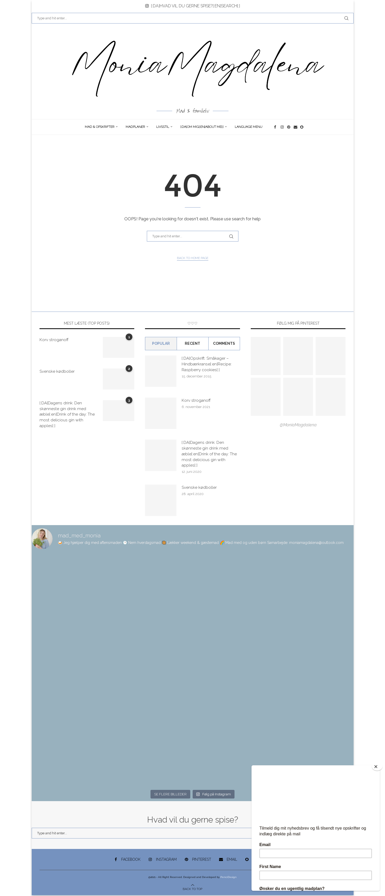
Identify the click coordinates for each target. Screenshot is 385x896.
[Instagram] (282, 127)
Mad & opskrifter (99, 127)
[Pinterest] (289, 127)
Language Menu (248, 127)
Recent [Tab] (192, 343)
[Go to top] (192, 889)
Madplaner (135, 127)
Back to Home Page (192, 258)
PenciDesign (228, 877)
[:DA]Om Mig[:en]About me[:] (202, 127)
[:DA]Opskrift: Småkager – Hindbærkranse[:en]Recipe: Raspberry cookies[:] (207, 364)
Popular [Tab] (161, 343)
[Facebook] (276, 127)
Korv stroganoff (54, 339)
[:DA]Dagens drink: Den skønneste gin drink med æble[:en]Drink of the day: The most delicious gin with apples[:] (67, 414)
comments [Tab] (224, 343)
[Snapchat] (302, 127)
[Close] (377, 767)
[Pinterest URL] (265, 356)
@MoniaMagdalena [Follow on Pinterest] (298, 424)
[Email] (296, 127)
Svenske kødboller (57, 371)
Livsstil (162, 127)
